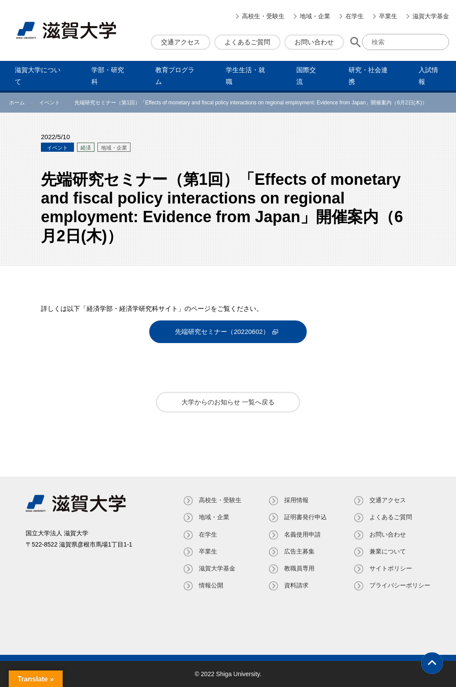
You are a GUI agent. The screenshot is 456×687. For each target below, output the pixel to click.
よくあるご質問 (247, 42)
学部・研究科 (107, 75)
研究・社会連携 (368, 75)
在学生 (354, 16)
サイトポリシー (390, 568)
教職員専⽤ (299, 568)
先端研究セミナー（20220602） (222, 331)
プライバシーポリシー (399, 585)
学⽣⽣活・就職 (245, 75)
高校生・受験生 (263, 16)
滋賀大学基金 (430, 16)
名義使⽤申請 (302, 534)
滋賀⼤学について (37, 75)
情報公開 (211, 585)
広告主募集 (299, 551)
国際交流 (306, 75)
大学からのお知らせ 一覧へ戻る (228, 402)
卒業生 (388, 16)
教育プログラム (174, 75)
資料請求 (296, 585)
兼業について (387, 551)
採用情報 (296, 500)
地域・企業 (315, 16)
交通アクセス (180, 42)
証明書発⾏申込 (305, 517)
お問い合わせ (314, 42)
